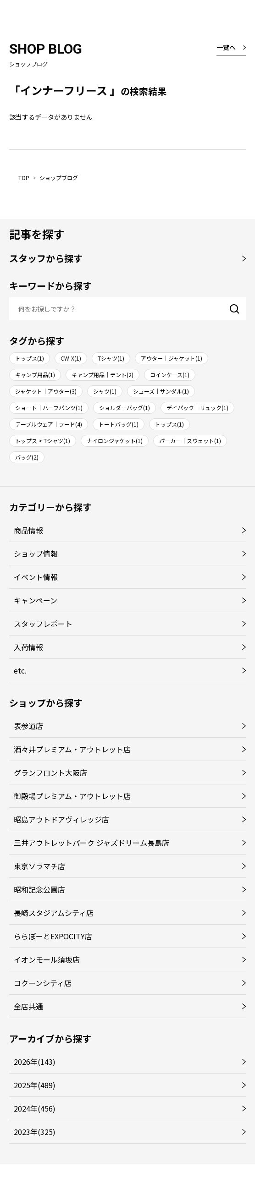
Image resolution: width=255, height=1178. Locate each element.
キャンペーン (35, 600)
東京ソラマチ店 (39, 865)
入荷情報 (28, 646)
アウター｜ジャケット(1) (171, 358)
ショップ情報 (36, 553)
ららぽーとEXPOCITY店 (53, 936)
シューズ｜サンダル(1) (161, 391)
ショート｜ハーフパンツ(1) (49, 407)
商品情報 (28, 530)
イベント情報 (36, 576)
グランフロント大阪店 (50, 772)
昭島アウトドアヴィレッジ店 (61, 819)
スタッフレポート (43, 623)
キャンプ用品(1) (35, 374)
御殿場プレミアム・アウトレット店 (72, 795)
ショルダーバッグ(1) (124, 407)
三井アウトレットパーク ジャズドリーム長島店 (91, 842)
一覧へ (226, 47)
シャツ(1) (104, 391)
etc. (20, 670)
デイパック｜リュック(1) (197, 407)
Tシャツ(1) (111, 358)
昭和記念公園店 (39, 889)
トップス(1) (29, 358)
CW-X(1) (71, 358)
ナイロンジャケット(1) (115, 440)
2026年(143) (34, 1061)
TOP (23, 177)
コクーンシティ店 (43, 982)
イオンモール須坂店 (47, 959)
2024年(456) (34, 1108)
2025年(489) (34, 1084)
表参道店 (28, 725)
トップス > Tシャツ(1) (42, 440)
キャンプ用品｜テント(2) (102, 374)
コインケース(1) (169, 374)
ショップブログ (58, 177)
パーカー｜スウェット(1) (190, 440)
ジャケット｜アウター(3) (46, 391)
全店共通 (28, 1006)
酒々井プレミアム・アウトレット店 (72, 749)
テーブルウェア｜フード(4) (48, 424)
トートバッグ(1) (119, 424)
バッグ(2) (27, 457)
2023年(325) (34, 1131)
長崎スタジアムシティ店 (54, 912)
